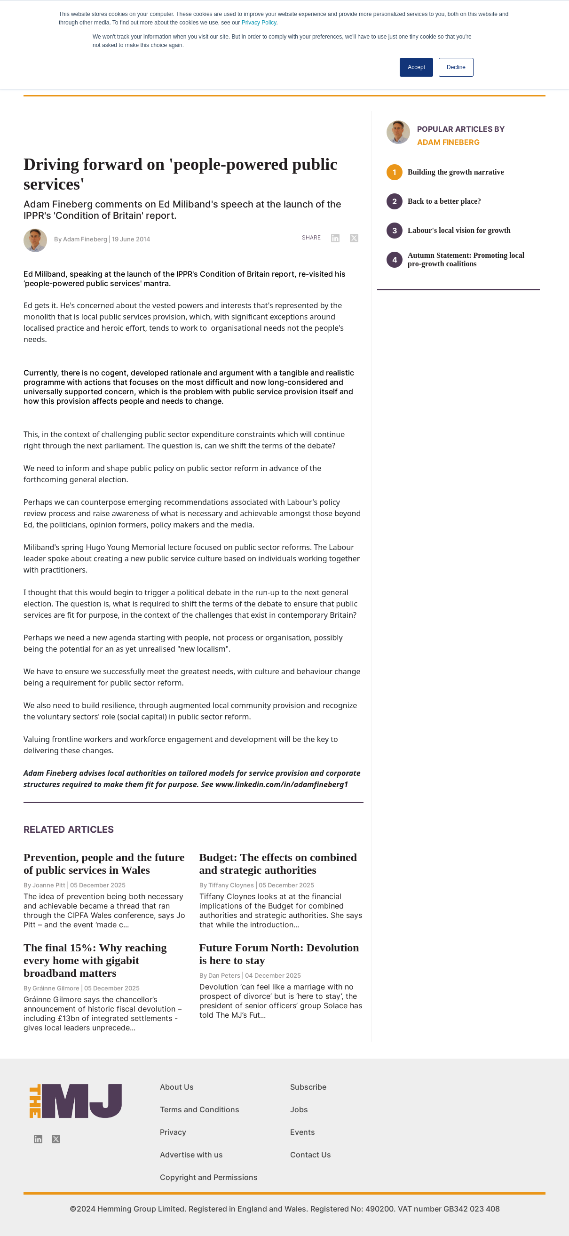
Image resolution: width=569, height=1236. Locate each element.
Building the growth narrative (456, 172)
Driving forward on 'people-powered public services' (180, 174)
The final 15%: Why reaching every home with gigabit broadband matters (95, 960)
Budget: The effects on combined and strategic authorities (278, 863)
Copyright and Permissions (209, 1177)
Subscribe (308, 1087)
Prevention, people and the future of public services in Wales (104, 863)
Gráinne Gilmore (55, 988)
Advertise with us (191, 1154)
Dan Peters (224, 975)
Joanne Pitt (48, 885)
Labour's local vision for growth (459, 230)
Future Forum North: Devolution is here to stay (279, 953)
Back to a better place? (444, 201)
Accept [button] (416, 67)
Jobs (299, 1109)
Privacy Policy (259, 22)
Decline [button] (456, 67)
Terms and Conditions (199, 1109)
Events (302, 1132)
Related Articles (69, 829)
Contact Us (310, 1154)
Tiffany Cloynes (231, 885)
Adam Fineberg (85, 239)
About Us (177, 1087)
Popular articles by (461, 129)
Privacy (173, 1132)
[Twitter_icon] (56, 1139)
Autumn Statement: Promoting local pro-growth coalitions (466, 259)
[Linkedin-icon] (38, 1139)
